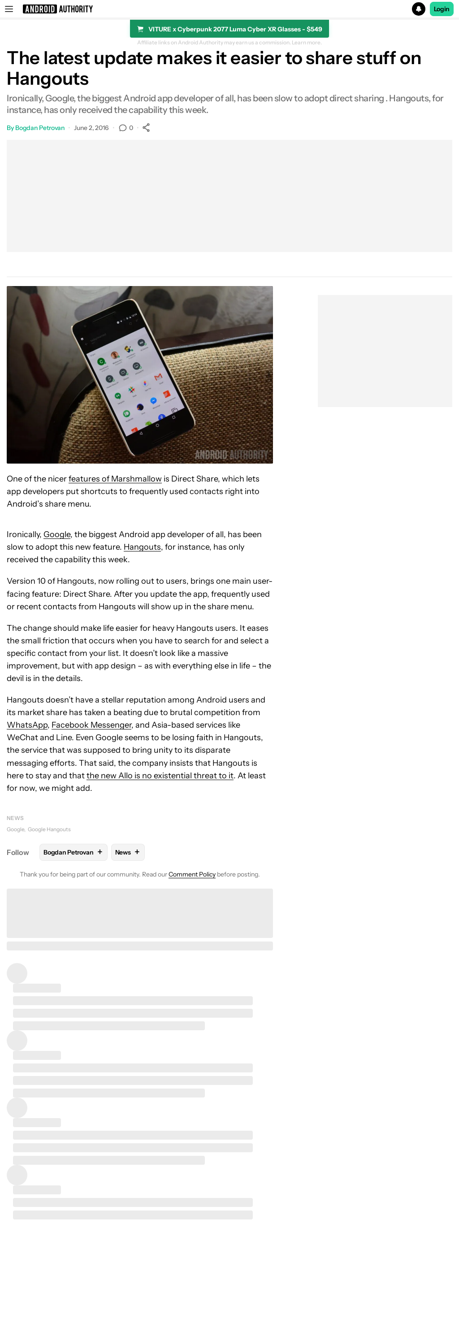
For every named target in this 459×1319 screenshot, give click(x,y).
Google (56, 534)
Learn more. (307, 42)
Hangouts (142, 547)
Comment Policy (192, 874)
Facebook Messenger (91, 725)
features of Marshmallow (115, 479)
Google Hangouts (49, 829)
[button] (229, 9)
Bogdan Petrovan (40, 128)
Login (442, 9)
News (15, 818)
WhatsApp (27, 725)
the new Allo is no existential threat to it (160, 776)
